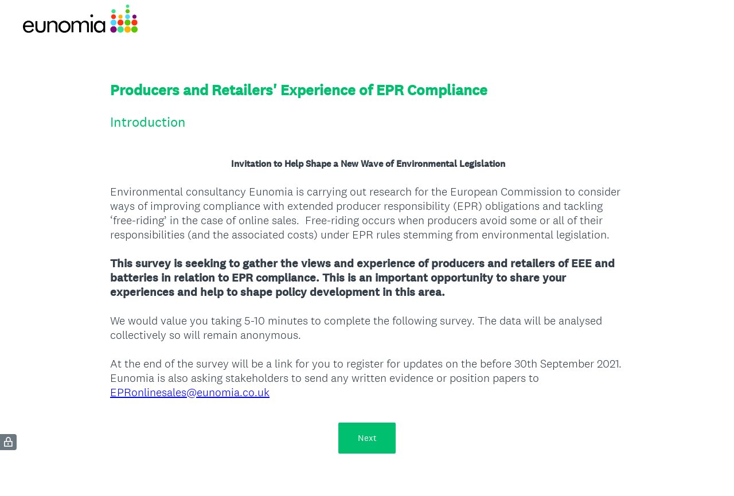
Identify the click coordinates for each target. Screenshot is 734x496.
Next (367, 437)
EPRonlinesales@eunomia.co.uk (190, 392)
